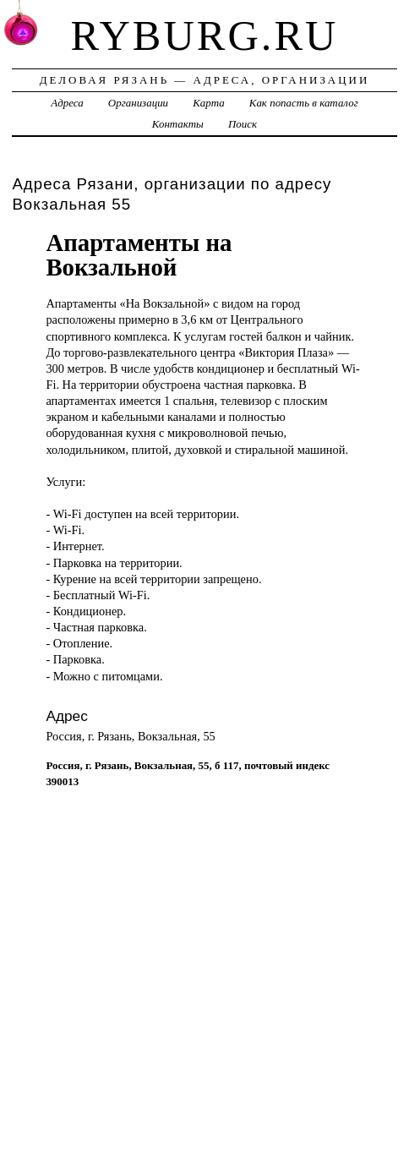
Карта (208, 102)
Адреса (67, 102)
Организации (138, 102)
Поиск (242, 123)
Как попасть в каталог (303, 102)
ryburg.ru (205, 35)
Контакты (178, 123)
